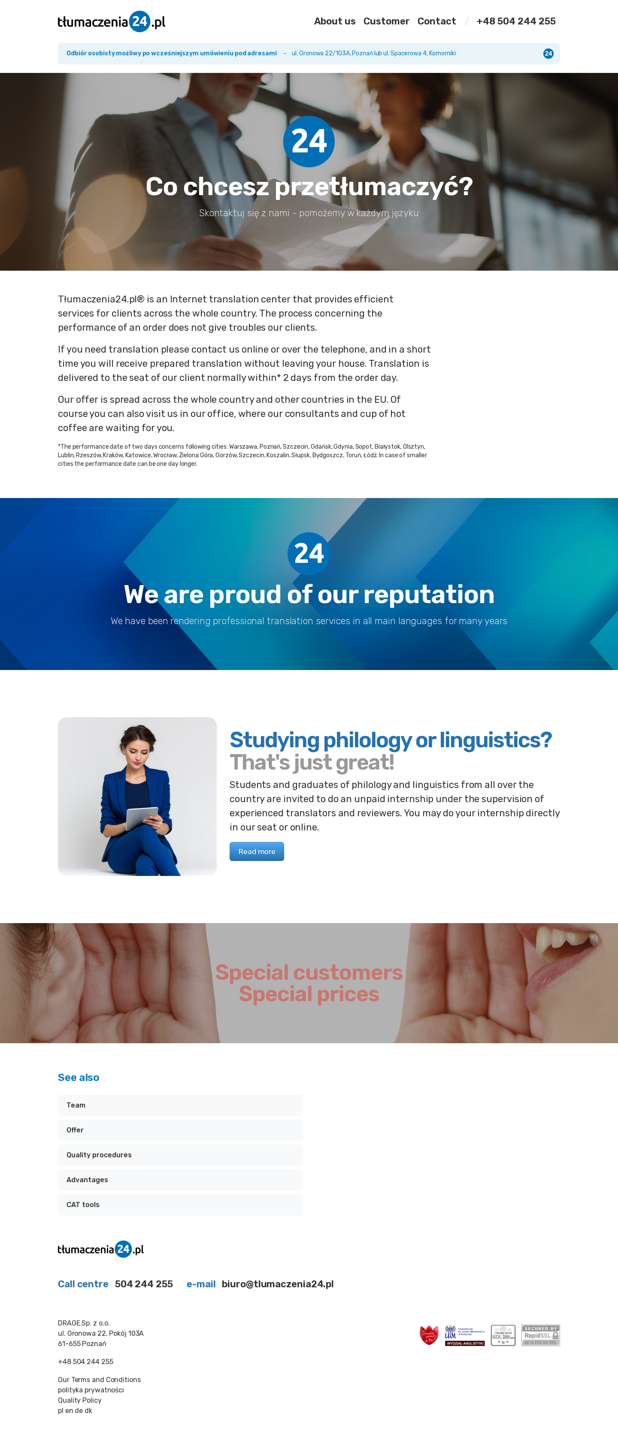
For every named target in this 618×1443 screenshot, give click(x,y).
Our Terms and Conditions (99, 1380)
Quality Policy (80, 1400)
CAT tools (83, 1205)
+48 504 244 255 (516, 21)
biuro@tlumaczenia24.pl (278, 1284)
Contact (437, 21)
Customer (387, 21)
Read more (257, 851)
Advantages (87, 1180)
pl (61, 1411)
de (79, 1411)
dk (88, 1411)
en (69, 1411)
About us (335, 21)
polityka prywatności (91, 1390)
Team (76, 1105)
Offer (75, 1130)
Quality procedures (99, 1155)
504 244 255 (144, 1284)
